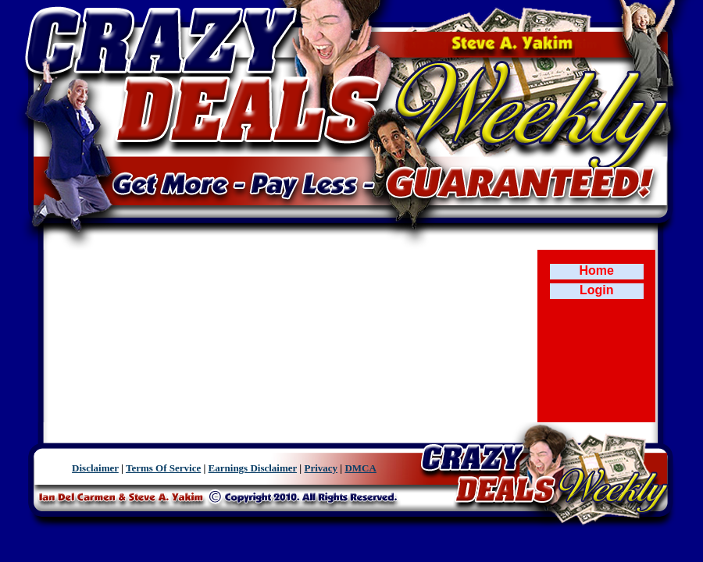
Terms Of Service (163, 468)
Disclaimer (95, 468)
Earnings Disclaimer (253, 468)
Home (597, 270)
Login (597, 290)
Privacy (320, 468)
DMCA (360, 468)
